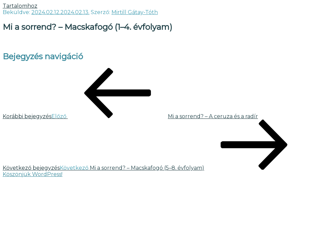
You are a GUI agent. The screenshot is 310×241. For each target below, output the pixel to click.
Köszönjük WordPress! (32, 174)
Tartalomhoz (20, 6)
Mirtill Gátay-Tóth (134, 12)
